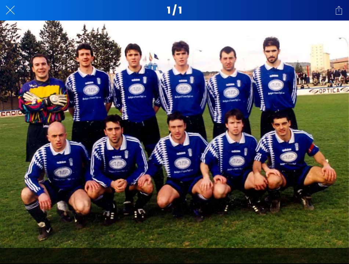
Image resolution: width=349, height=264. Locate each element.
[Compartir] (339, 10)
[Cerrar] (10, 10)
